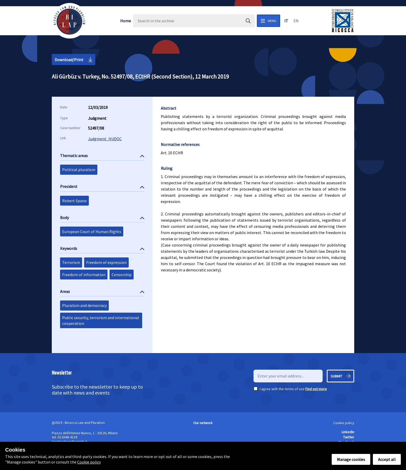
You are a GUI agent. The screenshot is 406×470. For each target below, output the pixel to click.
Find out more (316, 389)
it (286, 20)
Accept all (387, 459)
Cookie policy (343, 422)
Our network (203, 422)
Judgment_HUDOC (105, 138)
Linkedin (348, 432)
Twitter (348, 437)
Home (125, 20)
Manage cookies (351, 459)
